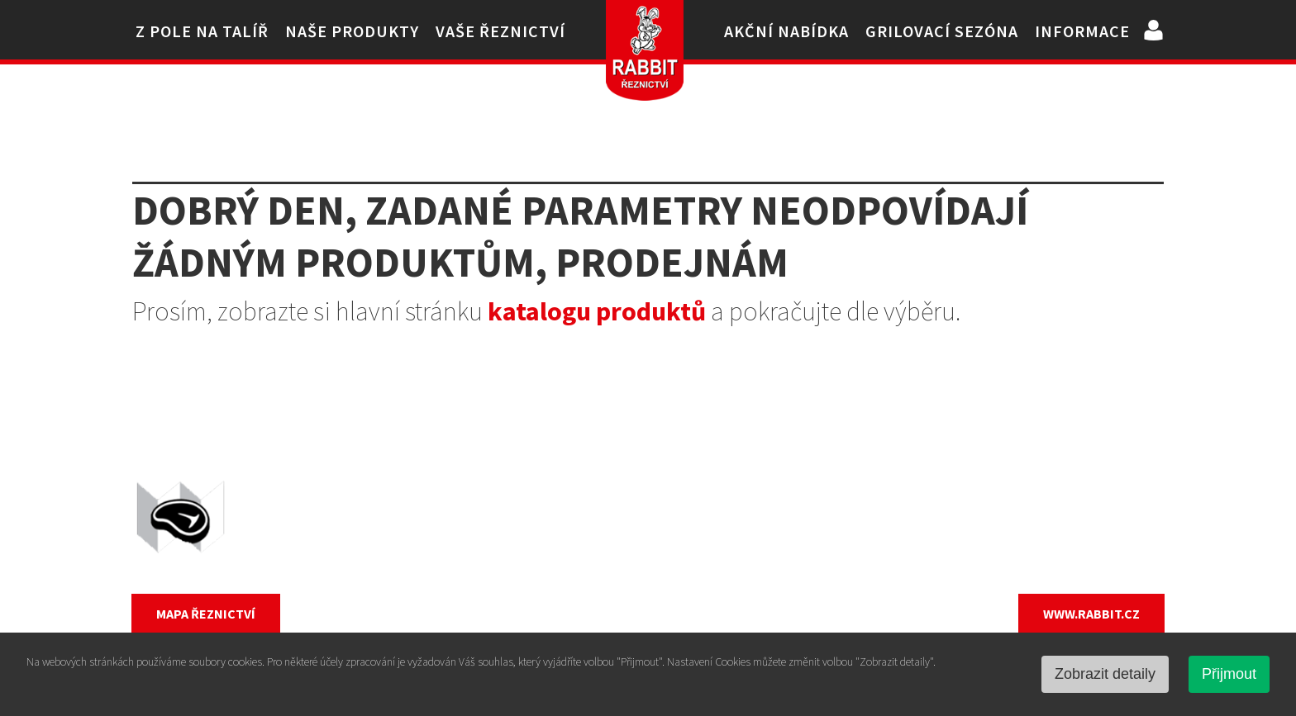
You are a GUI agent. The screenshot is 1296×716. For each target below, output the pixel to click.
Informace (1082, 31)
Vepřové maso (515, 517)
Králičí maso (507, 578)
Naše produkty (352, 31)
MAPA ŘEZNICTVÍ (205, 613)
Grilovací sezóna (941, 31)
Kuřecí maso (508, 487)
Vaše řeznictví (500, 31)
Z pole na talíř (202, 31)
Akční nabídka (786, 31)
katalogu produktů (597, 311)
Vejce (746, 517)
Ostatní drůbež (779, 487)
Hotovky (758, 578)
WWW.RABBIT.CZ (1091, 613)
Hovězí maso (511, 548)
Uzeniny (756, 548)
